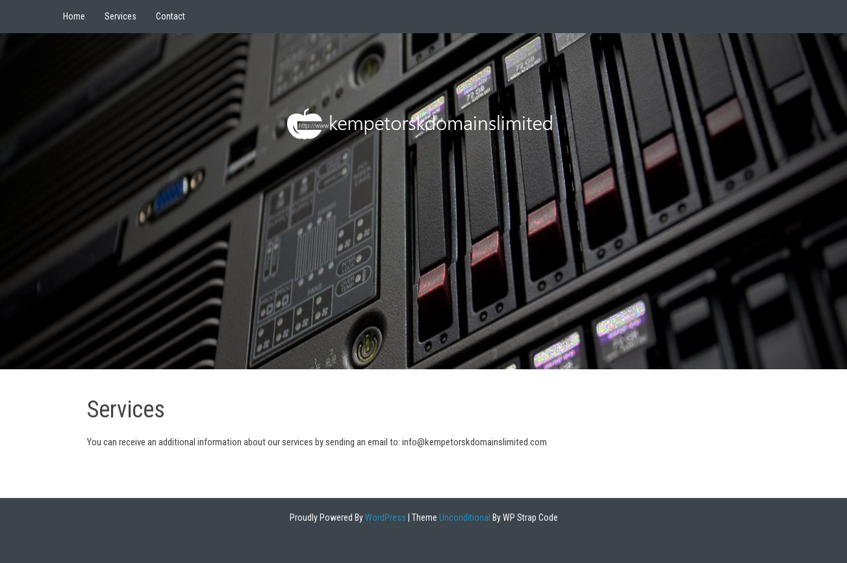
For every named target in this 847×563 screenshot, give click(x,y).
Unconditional (463, 517)
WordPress (384, 517)
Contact (170, 16)
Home (74, 16)
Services (120, 16)
